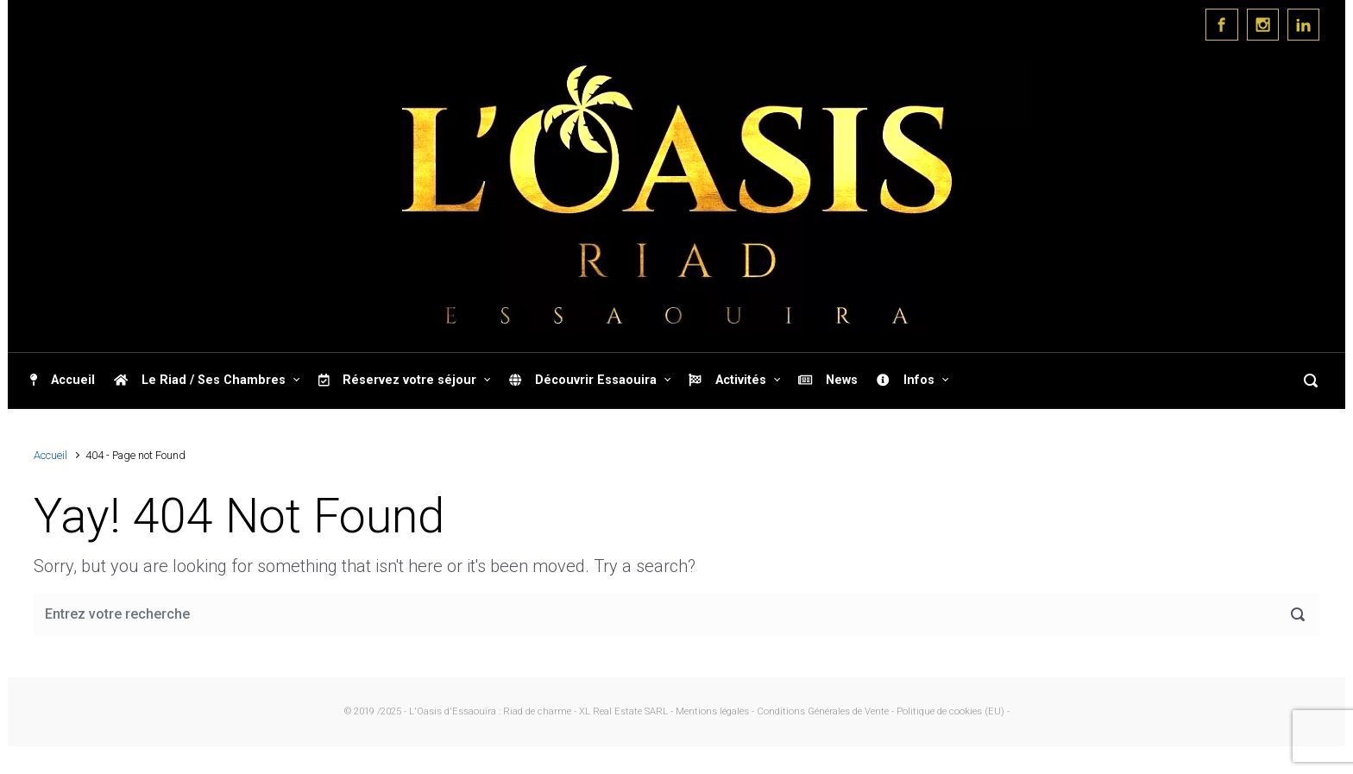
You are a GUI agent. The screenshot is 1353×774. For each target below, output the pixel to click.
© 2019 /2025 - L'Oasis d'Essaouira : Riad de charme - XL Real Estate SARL (506, 711)
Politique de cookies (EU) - (953, 711)
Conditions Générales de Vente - (827, 711)
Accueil (50, 455)
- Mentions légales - (712, 711)
